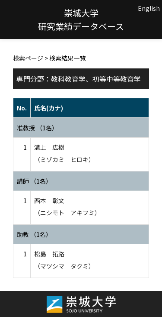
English (149, 8)
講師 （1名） (34, 181)
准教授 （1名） (37, 127)
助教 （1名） (34, 234)
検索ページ (28, 58)
